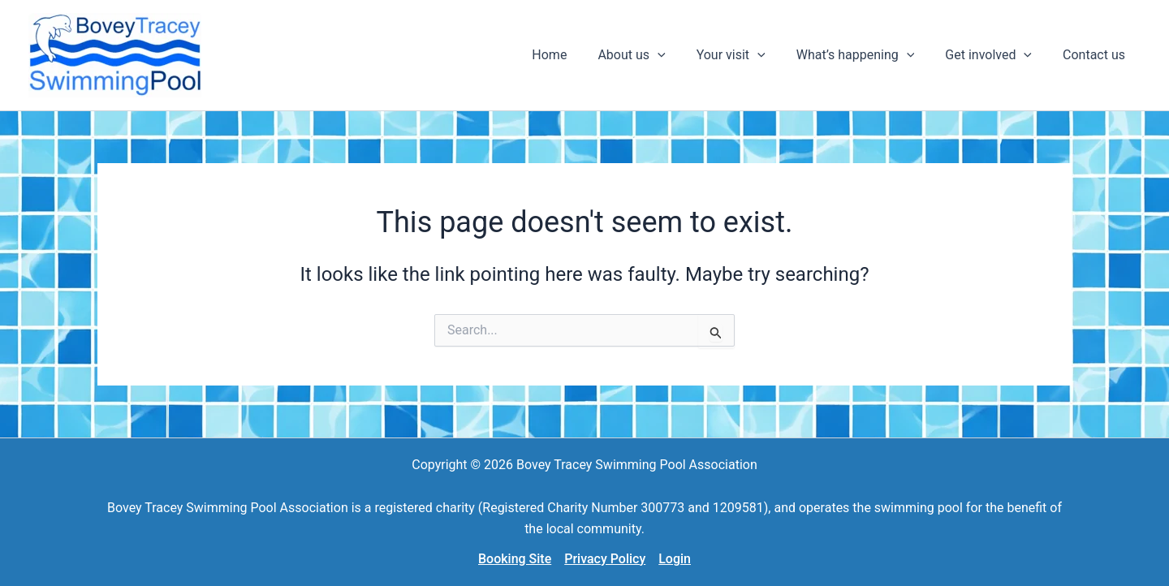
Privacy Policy (604, 559)
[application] (679, 55)
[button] (653, 55)
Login (674, 559)
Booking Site (514, 559)
